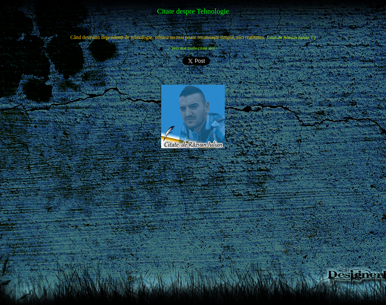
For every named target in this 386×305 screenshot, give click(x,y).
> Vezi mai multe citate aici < (193, 48)
